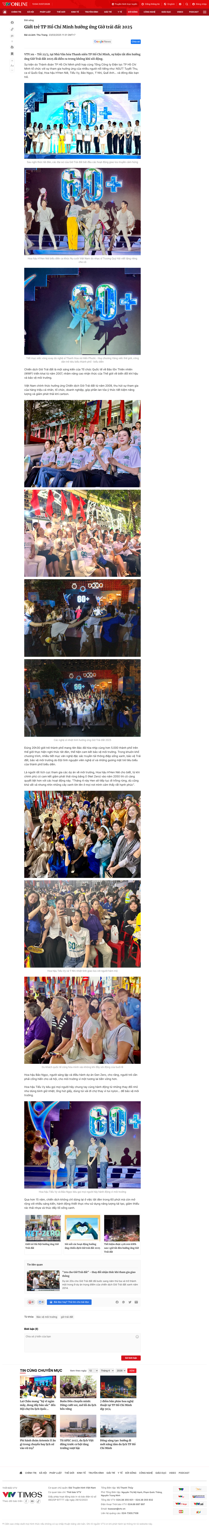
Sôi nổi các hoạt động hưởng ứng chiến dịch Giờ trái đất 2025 (82, 1246)
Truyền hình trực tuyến (124, 4)
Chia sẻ (136, 41)
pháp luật (45, 12)
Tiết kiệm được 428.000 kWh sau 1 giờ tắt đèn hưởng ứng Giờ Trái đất (121, 1248)
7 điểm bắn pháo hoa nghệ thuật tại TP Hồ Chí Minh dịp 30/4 (117, 1405)
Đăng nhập (199, 4)
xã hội (30, 12)
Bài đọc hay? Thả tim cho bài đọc (69, 1302)
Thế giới (61, 12)
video (180, 12)
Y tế (120, 12)
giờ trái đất (67, 1316)
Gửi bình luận (131, 1358)
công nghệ (149, 12)
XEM (131, 1370)
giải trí (108, 12)
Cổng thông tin (150, 4)
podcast (194, 12)
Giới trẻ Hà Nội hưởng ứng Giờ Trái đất (42, 1246)
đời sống (133, 12)
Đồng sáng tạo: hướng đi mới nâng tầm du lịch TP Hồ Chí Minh (118, 1444)
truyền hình (91, 12)
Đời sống (29, 20)
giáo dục (166, 12)
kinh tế (75, 12)
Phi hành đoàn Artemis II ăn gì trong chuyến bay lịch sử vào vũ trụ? (38, 1444)
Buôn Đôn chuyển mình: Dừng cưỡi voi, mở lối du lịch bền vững (78, 1405)
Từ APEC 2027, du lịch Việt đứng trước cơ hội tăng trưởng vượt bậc (76, 1444)
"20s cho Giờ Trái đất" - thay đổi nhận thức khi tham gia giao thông (98, 1274)
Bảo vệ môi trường (47, 1316)
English (169, 4)
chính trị (16, 12)
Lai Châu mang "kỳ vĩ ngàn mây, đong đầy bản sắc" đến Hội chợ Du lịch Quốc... (38, 1405)
